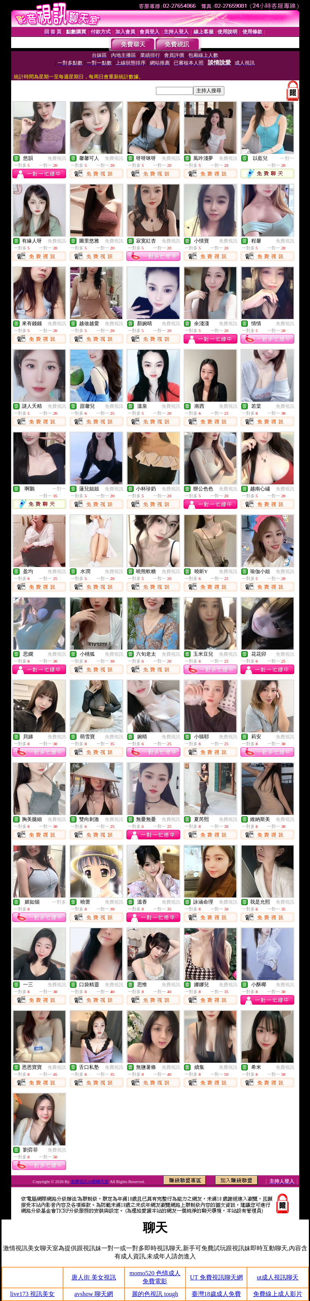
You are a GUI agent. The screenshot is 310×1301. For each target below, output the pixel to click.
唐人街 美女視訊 (93, 1277)
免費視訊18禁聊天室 (90, 1181)
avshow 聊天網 (93, 1294)
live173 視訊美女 (32, 1294)
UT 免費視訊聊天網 (216, 1277)
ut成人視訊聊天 (277, 1277)
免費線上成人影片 (277, 1294)
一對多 (59, 902)
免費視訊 (57, 158)
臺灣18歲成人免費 (216, 1294)
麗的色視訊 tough (155, 1294)
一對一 (287, 158)
